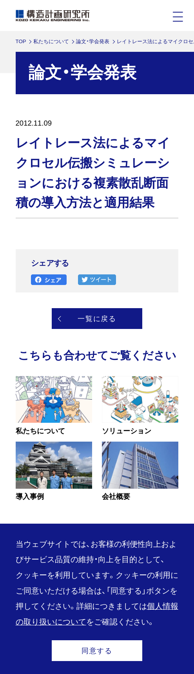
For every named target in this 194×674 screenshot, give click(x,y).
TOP (21, 41)
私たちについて (51, 41)
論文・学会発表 (92, 41)
